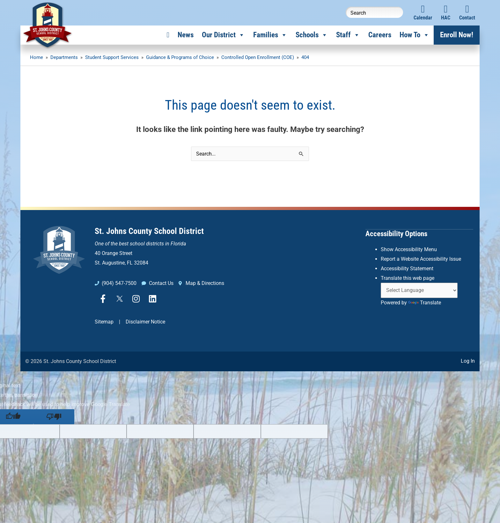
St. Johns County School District (149, 231)
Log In (468, 361)
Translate (424, 302)
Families (270, 35)
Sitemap (104, 322)
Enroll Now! (456, 35)
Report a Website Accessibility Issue (421, 259)
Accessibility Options (396, 233)
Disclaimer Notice (145, 322)
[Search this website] (374, 12)
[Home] (168, 35)
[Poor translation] (53, 416)
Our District (223, 35)
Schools (312, 35)
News (186, 35)
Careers (379, 35)
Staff (348, 35)
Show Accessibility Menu (409, 249)
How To (415, 35)
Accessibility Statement (407, 268)
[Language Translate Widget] (419, 289)
